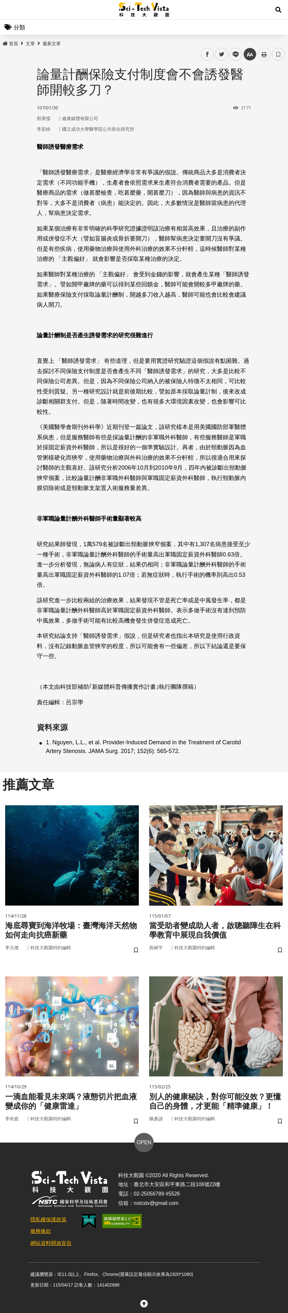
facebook (207, 54)
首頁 (10, 43)
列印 (264, 54)
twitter (221, 54)
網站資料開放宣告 (51, 1243)
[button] (278, 9)
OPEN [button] (144, 1142)
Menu (9, 9)
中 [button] (249, 54)
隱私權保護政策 (48, 1219)
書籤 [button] (278, 54)
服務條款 (40, 1231)
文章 (30, 43)
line (234, 54)
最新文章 (52, 43)
